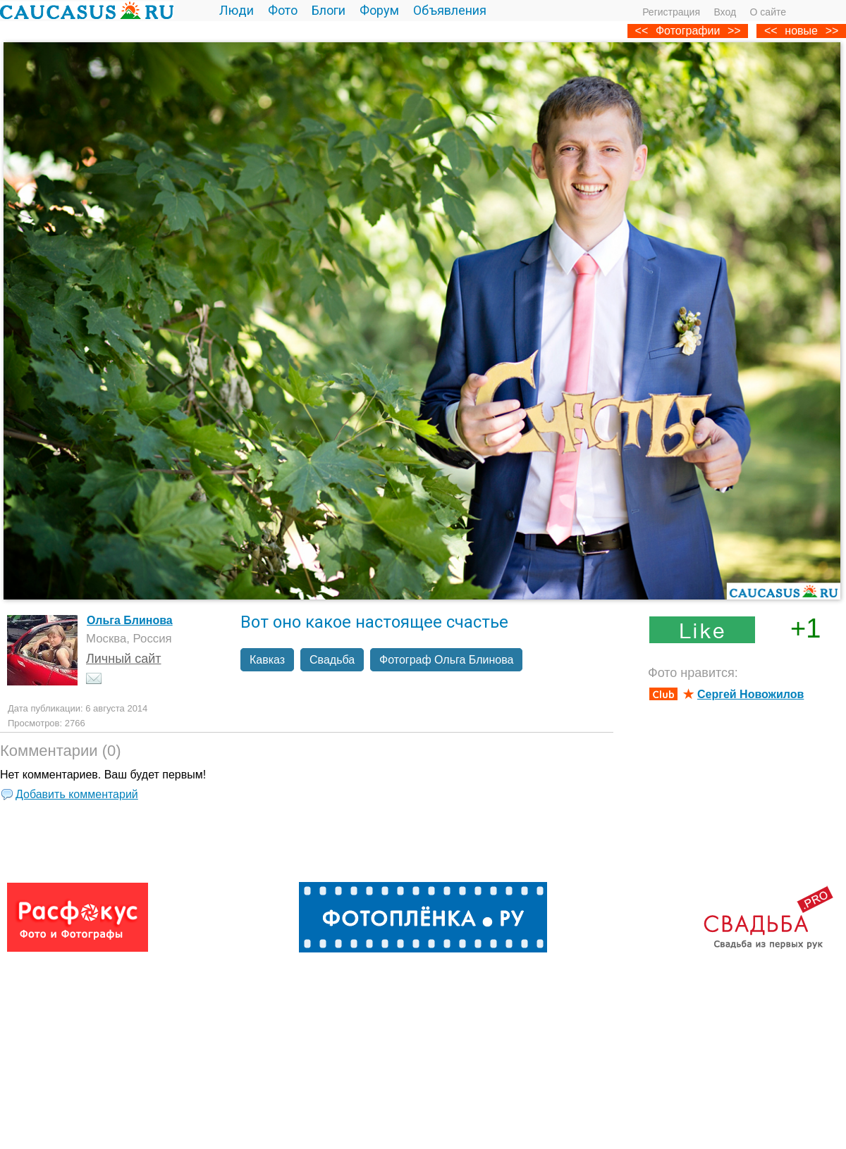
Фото (283, 10)
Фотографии (688, 31)
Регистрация (671, 12)
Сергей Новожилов (750, 694)
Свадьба (332, 660)
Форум (379, 10)
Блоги (328, 10)
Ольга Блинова (130, 620)
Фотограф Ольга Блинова (446, 660)
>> (832, 31)
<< (771, 31)
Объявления (449, 10)
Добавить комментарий (77, 794)
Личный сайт (123, 659)
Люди (236, 10)
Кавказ (267, 660)
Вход (724, 12)
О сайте (768, 12)
